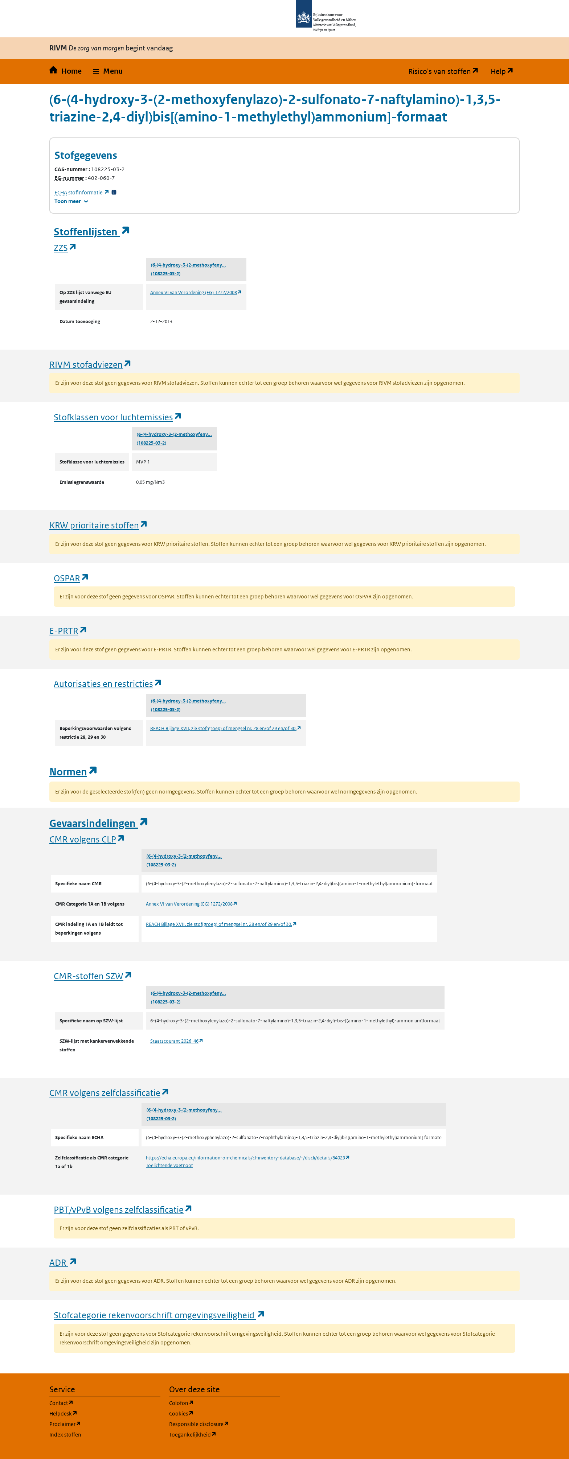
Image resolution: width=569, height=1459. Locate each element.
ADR (63, 1262)
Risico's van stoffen (446, 71)
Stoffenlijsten (92, 232)
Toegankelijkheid (224, 1434)
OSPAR (72, 578)
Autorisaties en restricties (108, 683)
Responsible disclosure (224, 1423)
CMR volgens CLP (87, 839)
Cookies (216, 1413)
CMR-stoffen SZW (93, 975)
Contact (96, 1402)
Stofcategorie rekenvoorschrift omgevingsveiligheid (160, 1315)
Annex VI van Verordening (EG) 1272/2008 (196, 292)
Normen (73, 772)
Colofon (216, 1402)
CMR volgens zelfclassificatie (109, 1092)
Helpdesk (98, 1413)
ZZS (65, 247)
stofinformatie (82, 192)
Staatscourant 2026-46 (177, 1041)
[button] (107, 71)
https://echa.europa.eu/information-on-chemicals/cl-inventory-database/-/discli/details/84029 (248, 1158)
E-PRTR (68, 630)
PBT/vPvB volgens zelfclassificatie (123, 1209)
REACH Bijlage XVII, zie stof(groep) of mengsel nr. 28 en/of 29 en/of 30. (226, 728)
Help (505, 71)
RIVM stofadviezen (90, 364)
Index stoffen (65, 1434)
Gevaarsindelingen (99, 823)
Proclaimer (100, 1423)
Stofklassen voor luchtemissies (118, 417)
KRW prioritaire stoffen (98, 525)
